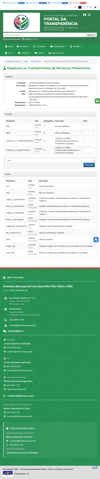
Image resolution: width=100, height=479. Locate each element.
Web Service (36, 61)
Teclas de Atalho (14, 3)
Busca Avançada (11, 39)
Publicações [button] (58, 46)
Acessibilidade (58, 3)
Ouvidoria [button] (24, 53)
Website (30, 39)
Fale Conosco (56, 53)
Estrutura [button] (23, 46)
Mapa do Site (36, 3)
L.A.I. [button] (9, 53)
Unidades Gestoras (13, 61)
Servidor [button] (76, 46)
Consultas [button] (40, 46)
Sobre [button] (40, 53)
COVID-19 (78, 3)
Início (9, 46)
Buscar (91, 35)
